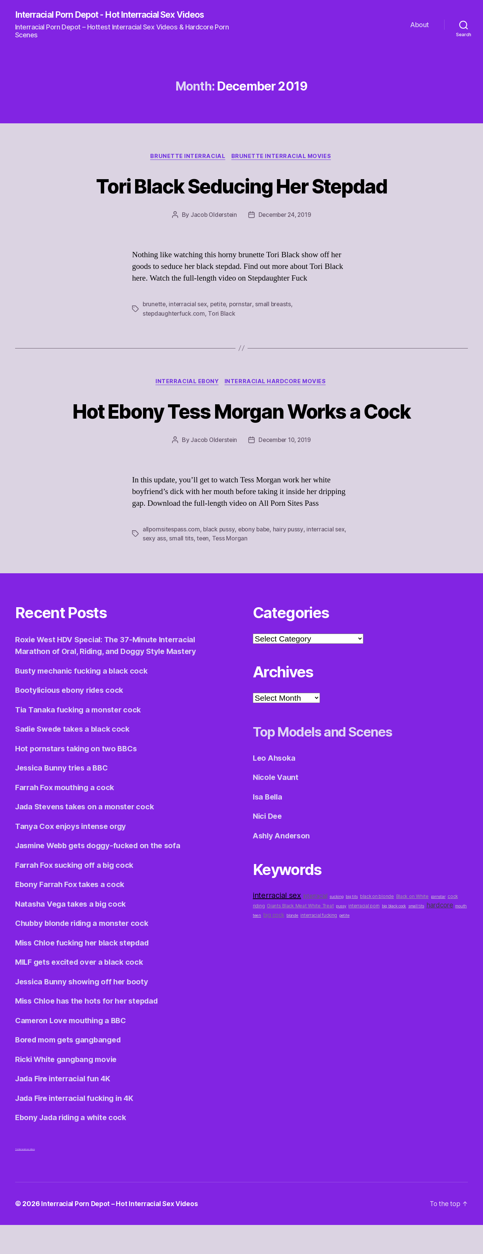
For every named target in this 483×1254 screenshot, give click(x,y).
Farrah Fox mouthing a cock (67, 816)
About (419, 25)
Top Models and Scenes (335, 760)
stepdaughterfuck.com (174, 314)
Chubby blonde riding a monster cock (86, 952)
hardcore (439, 934)
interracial (315, 925)
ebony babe (256, 558)
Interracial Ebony (186, 383)
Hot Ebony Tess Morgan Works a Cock (242, 426)
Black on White (412, 926)
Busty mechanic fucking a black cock (84, 700)
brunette (155, 305)
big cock (274, 944)
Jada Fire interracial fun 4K (65, 1108)
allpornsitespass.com (172, 558)
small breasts (276, 305)
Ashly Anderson (283, 864)
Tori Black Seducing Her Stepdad (241, 186)
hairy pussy (291, 558)
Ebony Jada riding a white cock (73, 1146)
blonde (292, 944)
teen (203, 567)
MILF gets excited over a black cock (82, 991)
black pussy (220, 558)
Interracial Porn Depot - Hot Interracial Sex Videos (117, 15)
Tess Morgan (231, 567)
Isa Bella (269, 825)
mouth (461, 935)
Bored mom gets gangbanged (71, 1069)
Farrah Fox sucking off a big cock (77, 894)
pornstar (243, 305)
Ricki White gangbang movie (69, 1088)
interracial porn (364, 935)
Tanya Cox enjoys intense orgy (73, 855)
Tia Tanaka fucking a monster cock (80, 738)
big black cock (394, 935)
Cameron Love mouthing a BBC (73, 1049)
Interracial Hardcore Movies (277, 383)
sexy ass (154, 567)
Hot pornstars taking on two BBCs (78, 777)
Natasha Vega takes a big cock (73, 933)
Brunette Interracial (187, 157)
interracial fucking (318, 944)
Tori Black (223, 314)
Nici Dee (268, 845)
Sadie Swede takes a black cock (75, 758)
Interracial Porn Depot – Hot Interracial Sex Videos (122, 1233)
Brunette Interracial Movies (283, 157)
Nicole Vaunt (277, 806)
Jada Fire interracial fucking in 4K (78, 1127)
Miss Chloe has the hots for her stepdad (91, 1030)
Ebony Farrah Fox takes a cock (72, 913)
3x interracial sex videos (25, 1178)
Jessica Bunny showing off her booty (85, 1010)
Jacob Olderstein (212, 216)
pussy (341, 935)
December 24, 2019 (285, 216)
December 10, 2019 (285, 469)
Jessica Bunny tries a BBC (64, 797)
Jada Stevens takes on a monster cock (87, 836)
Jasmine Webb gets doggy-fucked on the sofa (103, 874)
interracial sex (189, 305)
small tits (181, 567)
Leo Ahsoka (275, 787)
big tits (352, 926)
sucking (336, 926)
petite (220, 305)
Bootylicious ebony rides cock (72, 719)
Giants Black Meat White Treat (300, 935)
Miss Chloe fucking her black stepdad (86, 971)
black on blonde (377, 926)
